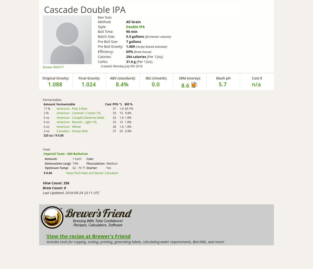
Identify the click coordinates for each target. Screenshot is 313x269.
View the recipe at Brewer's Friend (88, 236)
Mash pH (223, 78)
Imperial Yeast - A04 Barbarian (66, 154)
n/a (256, 84)
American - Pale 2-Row (71, 109)
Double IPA (135, 26)
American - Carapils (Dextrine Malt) (80, 118)
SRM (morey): (190, 78)
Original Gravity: (55, 78)
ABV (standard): (123, 78)
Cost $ (257, 78)
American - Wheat (68, 127)
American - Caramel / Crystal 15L (78, 113)
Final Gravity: (89, 78)
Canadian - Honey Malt (72, 131)
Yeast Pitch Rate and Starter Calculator (92, 173)
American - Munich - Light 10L (76, 122)
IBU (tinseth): (156, 78)
